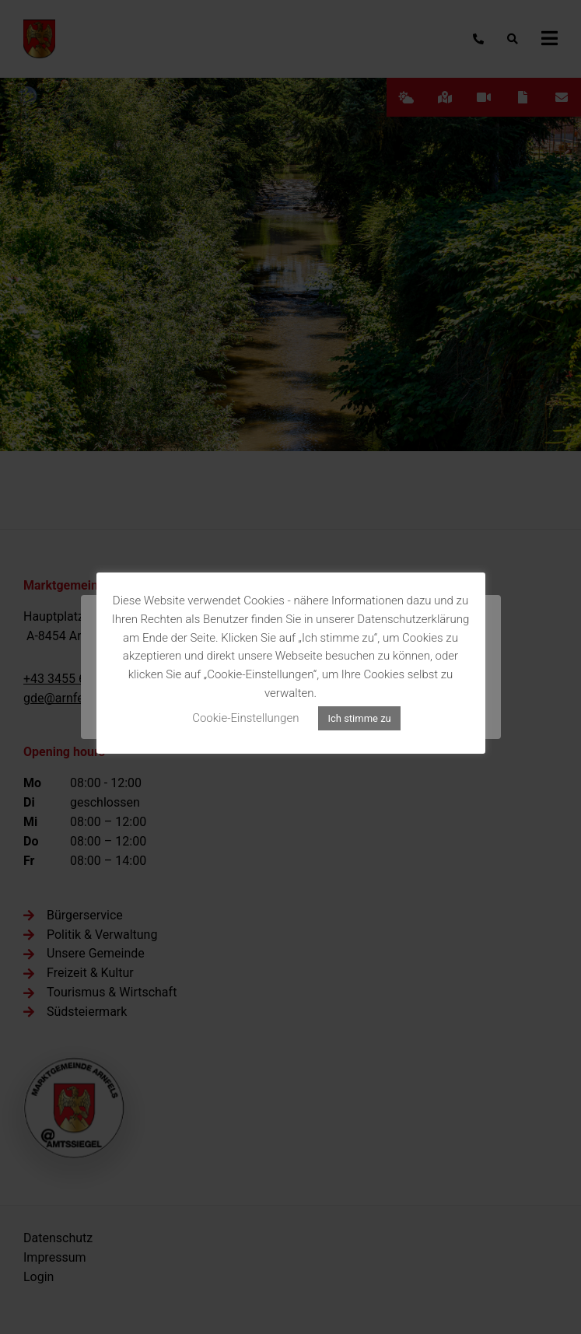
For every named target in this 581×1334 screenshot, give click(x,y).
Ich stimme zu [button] (358, 718)
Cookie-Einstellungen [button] (245, 718)
